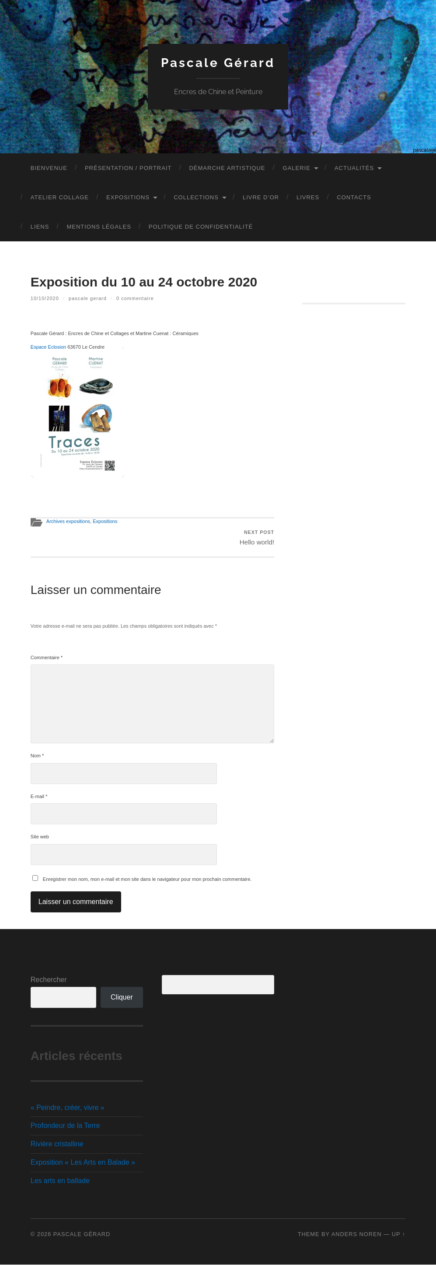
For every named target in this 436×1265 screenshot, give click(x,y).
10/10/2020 (45, 298)
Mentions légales (98, 226)
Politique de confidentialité (201, 226)
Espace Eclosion (48, 347)
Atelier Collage (60, 197)
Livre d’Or (261, 197)
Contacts (354, 197)
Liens (40, 226)
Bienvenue (49, 168)
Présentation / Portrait (128, 168)
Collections (196, 197)
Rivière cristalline (57, 1144)
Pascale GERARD (88, 298)
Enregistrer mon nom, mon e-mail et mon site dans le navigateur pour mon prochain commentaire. (147, 879)
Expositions (128, 197)
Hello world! (257, 538)
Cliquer (122, 997)
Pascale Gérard (218, 63)
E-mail (39, 796)
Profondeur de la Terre (65, 1126)
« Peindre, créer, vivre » (68, 1107)
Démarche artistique (227, 168)
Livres (307, 197)
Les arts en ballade (60, 1180)
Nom (37, 756)
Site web (40, 837)
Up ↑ (399, 1234)
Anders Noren (356, 1234)
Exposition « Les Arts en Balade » (83, 1162)
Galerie (296, 168)
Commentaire (47, 657)
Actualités (354, 168)
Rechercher (49, 979)
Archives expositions (68, 521)
